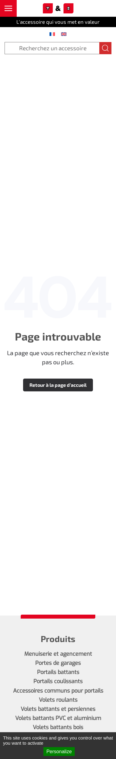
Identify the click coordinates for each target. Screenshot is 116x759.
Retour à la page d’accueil (58, 385)
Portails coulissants (58, 681)
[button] (8, 8)
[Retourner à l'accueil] (58, 8)
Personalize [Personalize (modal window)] (59, 751)
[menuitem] (52, 34)
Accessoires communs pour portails (58, 690)
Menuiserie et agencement (58, 654)
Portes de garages (58, 663)
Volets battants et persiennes (58, 709)
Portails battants (58, 672)
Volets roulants (58, 700)
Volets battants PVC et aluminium (58, 718)
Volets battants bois (58, 727)
